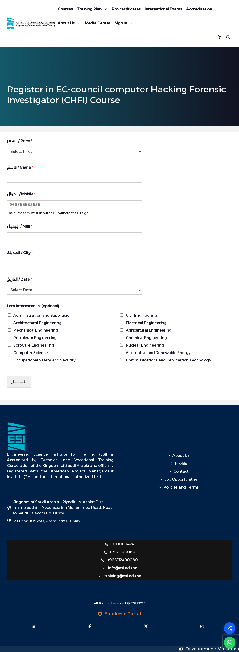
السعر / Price (19, 141)
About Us (70, 23)
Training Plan (93, 9)
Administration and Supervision (42, 315)
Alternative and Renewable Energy (158, 352)
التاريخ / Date (19, 279)
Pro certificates (126, 9)
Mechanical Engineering (35, 330)
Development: (201, 648)
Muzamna (228, 648)
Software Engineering (33, 345)
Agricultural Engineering (149, 330)
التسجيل (19, 381)
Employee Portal (122, 613)
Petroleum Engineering (35, 338)
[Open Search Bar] (228, 37)
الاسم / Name (20, 167)
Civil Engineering (141, 315)
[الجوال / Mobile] (74, 204)
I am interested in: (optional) (33, 306)
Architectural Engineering (37, 323)
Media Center (97, 23)
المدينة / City (20, 253)
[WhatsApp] (229, 643)
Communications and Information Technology (168, 360)
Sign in (125, 23)
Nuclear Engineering (145, 345)
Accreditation (199, 9)
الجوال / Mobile (21, 194)
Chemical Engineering (146, 338)
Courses (65, 9)
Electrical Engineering (146, 323)
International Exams (163, 9)
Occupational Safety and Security (44, 360)
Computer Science (30, 352)
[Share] (229, 628)
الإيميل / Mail (19, 226)
